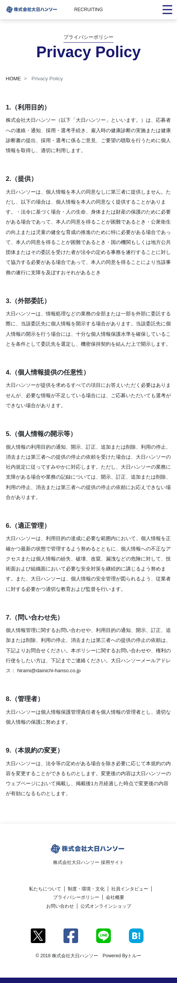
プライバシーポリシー (76, 897)
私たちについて (45, 889)
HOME (13, 78)
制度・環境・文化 (86, 889)
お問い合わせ (60, 906)
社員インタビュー (129, 889)
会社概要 (115, 897)
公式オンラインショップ (105, 906)
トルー (134, 955)
